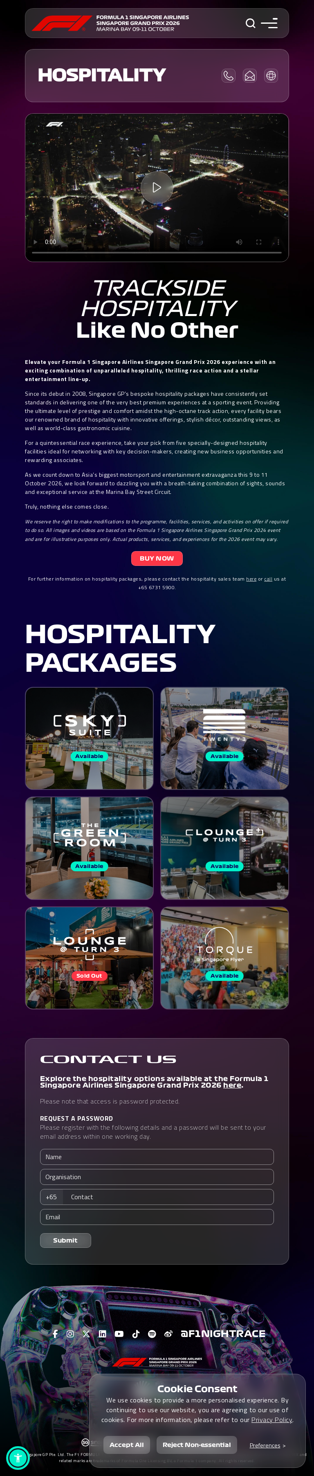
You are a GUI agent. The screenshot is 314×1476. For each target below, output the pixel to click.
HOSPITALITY (102, 75)
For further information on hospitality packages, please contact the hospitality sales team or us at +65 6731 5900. (157, 583)
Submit (65, 1240)
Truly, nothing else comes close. (67, 506)
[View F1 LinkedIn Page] (103, 1334)
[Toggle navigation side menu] (269, 23)
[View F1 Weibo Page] (168, 1334)
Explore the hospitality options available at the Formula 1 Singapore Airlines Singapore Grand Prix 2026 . (154, 1081)
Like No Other (157, 331)
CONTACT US (108, 1060)
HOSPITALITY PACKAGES (120, 648)
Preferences (265, 1445)
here (251, 579)
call (268, 579)
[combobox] (53, 1197)
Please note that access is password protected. (110, 1101)
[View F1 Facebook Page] (56, 1334)
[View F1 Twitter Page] (86, 1334)
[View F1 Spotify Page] (152, 1334)
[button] (18, 1458)
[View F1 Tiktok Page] (136, 1334)
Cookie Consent (197, 1388)
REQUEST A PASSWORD (76, 1118)
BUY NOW (157, 558)
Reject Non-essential (197, 1445)
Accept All (127, 1445)
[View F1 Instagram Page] (70, 1334)
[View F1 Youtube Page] (119, 1334)
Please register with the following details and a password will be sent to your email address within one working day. (153, 1127)
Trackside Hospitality (157, 298)
